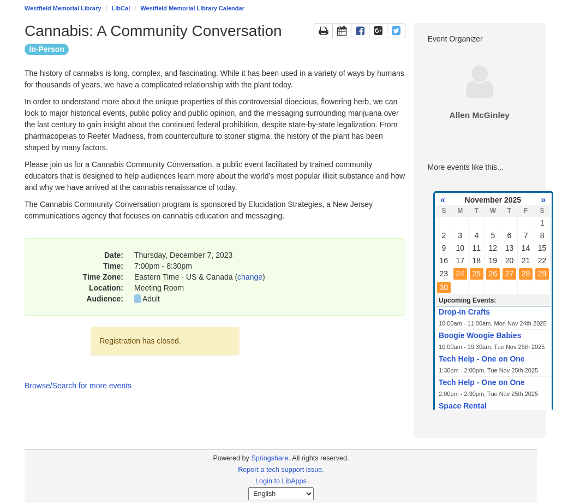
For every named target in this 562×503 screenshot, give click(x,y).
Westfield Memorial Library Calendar (192, 8)
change (249, 277)
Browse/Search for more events (78, 385)
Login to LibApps (281, 481)
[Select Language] (281, 493)
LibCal (121, 8)
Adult (151, 298)
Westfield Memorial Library (63, 8)
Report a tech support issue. (281, 470)
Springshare (269, 458)
